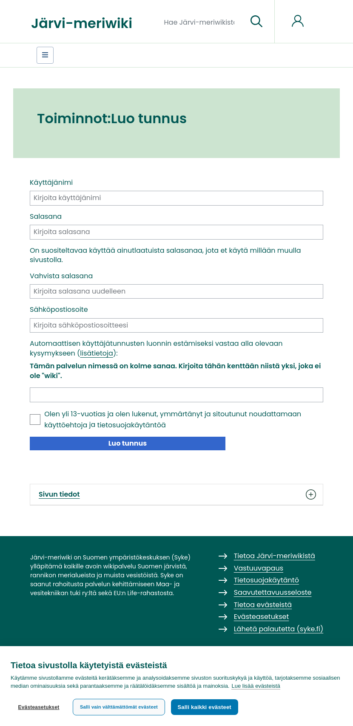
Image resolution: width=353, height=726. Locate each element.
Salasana (46, 216)
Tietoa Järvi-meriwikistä (274, 556)
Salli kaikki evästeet (204, 707)
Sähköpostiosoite (59, 309)
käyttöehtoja (65, 425)
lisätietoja (96, 353)
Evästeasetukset (38, 707)
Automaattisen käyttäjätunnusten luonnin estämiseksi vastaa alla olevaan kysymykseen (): (156, 348)
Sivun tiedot (176, 494)
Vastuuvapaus (258, 568)
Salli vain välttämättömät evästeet (119, 706)
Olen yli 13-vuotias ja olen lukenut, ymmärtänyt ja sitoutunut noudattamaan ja (172, 419)
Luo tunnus (127, 443)
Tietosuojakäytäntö (266, 580)
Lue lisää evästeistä (255, 686)
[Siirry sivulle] (256, 22)
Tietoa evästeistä (263, 605)
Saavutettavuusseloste (273, 592)
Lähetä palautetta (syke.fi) (279, 629)
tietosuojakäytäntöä (131, 425)
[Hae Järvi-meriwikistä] (202, 22)
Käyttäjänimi (51, 182)
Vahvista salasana (61, 276)
